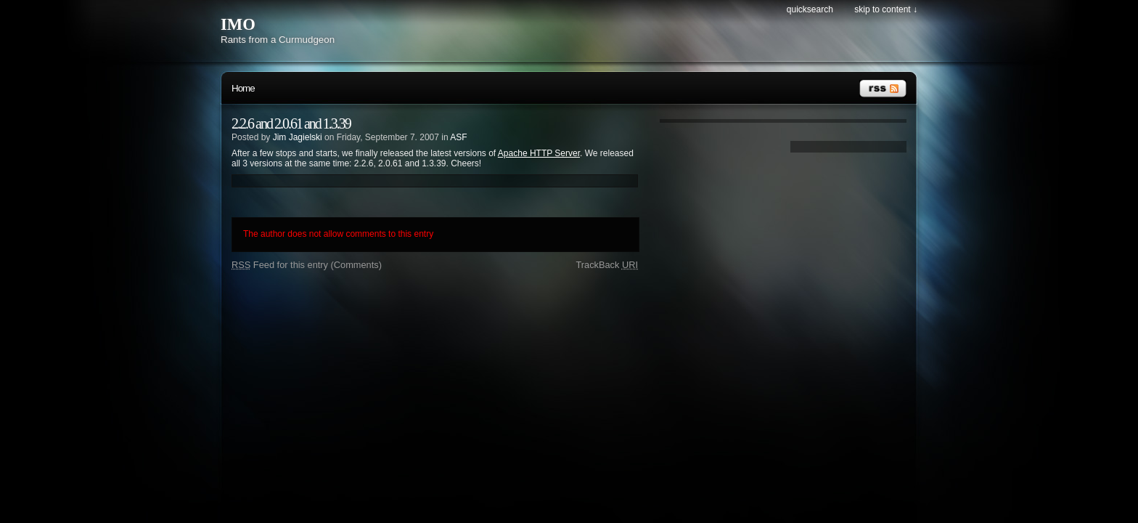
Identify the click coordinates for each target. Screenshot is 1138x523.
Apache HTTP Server (539, 153)
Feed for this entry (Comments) (307, 264)
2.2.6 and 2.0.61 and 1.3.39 (291, 123)
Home (243, 88)
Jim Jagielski (297, 137)
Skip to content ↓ (885, 9)
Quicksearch (810, 9)
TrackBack (607, 264)
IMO (238, 24)
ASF (458, 137)
